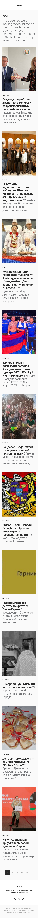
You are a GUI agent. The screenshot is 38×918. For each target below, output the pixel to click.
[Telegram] (23, 899)
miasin (19, 4)
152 (22, 872)
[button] (3, 4)
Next (27, 872)
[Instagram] (19, 899)
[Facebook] (15, 899)
